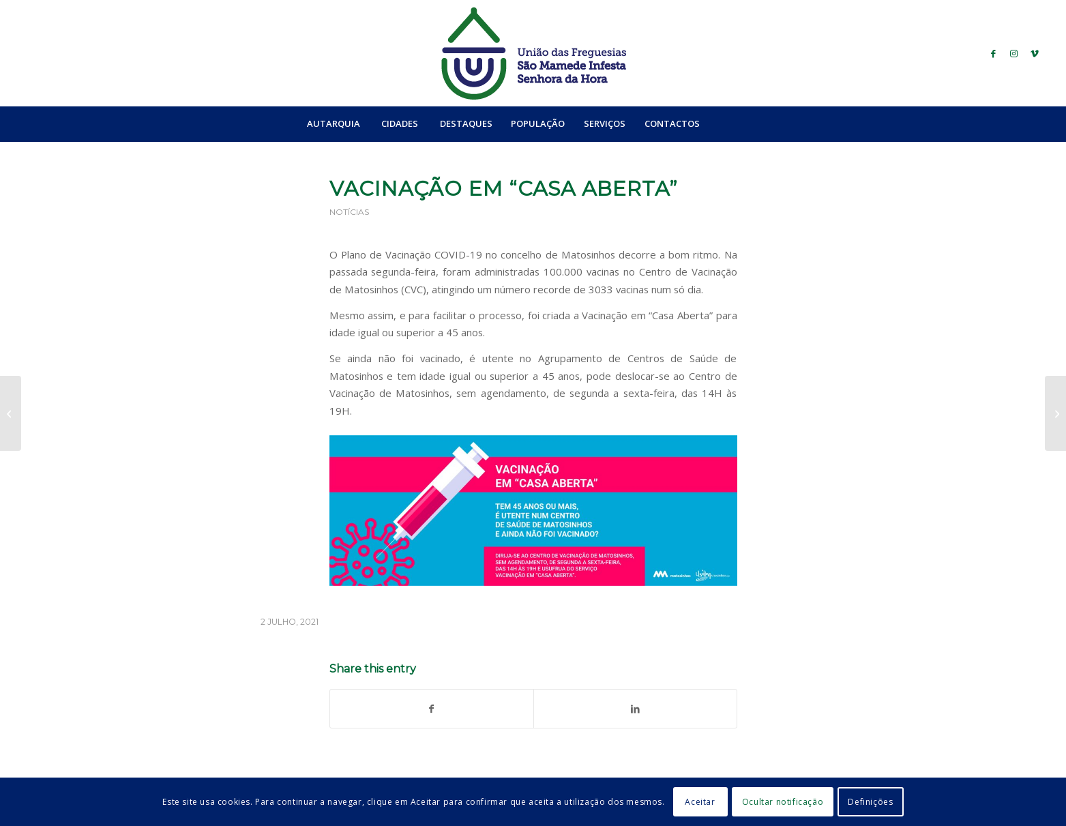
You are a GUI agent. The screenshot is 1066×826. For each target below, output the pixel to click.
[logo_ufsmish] (533, 53)
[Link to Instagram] (1014, 53)
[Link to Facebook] (993, 53)
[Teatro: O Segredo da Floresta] (1055, 413)
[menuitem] (333, 123)
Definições (870, 802)
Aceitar (700, 802)
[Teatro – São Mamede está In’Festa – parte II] (10, 413)
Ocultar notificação (782, 802)
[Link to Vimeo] (1034, 53)
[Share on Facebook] (431, 709)
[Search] (738, 123)
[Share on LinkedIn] (635, 709)
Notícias (349, 212)
